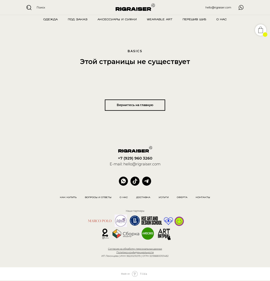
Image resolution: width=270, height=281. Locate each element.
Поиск (41, 7)
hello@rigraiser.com (218, 7)
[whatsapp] (123, 181)
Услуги (164, 198)
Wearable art (159, 19)
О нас (221, 19)
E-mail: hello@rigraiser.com (135, 164)
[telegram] (146, 181)
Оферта (183, 198)
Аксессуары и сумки (117, 19)
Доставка (143, 198)
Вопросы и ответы (97, 198)
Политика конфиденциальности (135, 252)
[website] (135, 181)
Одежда (50, 19)
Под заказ (77, 19)
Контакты (205, 198)
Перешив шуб (194, 19)
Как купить (66, 198)
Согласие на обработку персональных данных (135, 249)
